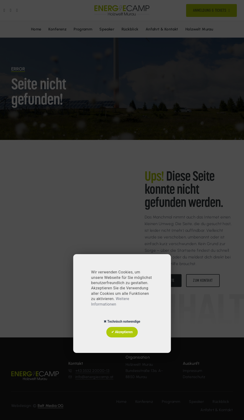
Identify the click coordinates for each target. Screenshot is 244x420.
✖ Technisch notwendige (122, 321)
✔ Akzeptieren (121, 332)
